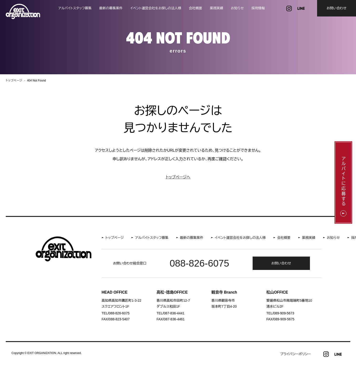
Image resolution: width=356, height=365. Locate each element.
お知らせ (237, 8)
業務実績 (216, 8)
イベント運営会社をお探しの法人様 (155, 8)
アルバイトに (343, 181)
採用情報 (258, 8)
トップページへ (178, 177)
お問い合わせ (336, 8)
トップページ (115, 237)
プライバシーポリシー (295, 354)
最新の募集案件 (111, 8)
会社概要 (195, 8)
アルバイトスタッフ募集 (75, 8)
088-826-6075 (199, 263)
